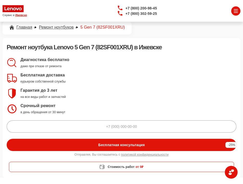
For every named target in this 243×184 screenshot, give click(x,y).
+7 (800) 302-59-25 (141, 14)
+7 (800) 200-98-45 (141, 8)
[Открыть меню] (235, 11)
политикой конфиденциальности (145, 154)
